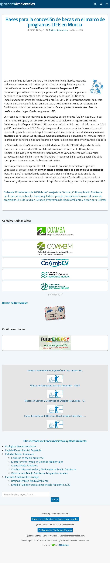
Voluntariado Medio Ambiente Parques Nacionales (39, 473)
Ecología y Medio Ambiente (20, 446)
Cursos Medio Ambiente (24, 465)
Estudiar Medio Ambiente (19, 454)
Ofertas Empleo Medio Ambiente (29, 481)
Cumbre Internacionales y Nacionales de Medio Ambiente (43, 469)
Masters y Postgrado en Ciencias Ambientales (37, 462)
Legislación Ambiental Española (23, 450)
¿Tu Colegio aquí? (55, 294)
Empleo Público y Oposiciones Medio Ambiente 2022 (40, 485)
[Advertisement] (55, 56)
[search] (26, 494)
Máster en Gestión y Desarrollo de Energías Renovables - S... (55, 401)
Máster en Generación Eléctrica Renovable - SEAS (55, 385)
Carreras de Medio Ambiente (27, 458)
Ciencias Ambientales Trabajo (21, 477)
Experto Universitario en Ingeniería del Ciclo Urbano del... (55, 370)
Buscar (55, 499)
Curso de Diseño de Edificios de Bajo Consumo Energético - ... (55, 416)
